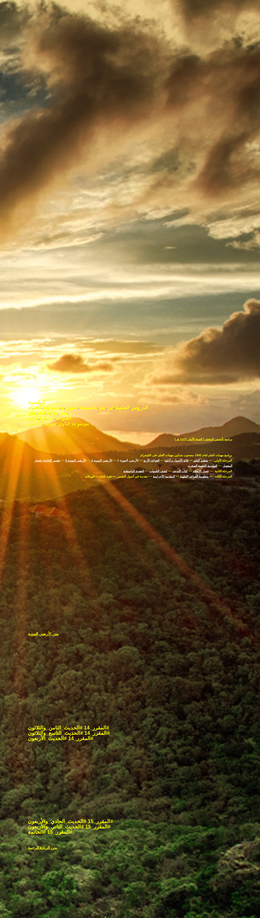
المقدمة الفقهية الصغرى (202, 420)
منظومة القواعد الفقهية (194, 430)
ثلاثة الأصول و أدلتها (176, 414)
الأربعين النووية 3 (75, 414)
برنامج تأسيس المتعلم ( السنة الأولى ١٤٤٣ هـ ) (203, 393)
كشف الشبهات (158, 425)
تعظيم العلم (201, 414)
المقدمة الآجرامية (164, 430)
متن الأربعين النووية (43, 588)
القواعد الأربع (151, 414)
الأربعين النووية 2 (101, 414)
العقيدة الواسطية (133, 425)
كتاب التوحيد (180, 425)
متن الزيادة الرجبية (42, 802)
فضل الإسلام (201, 425)
